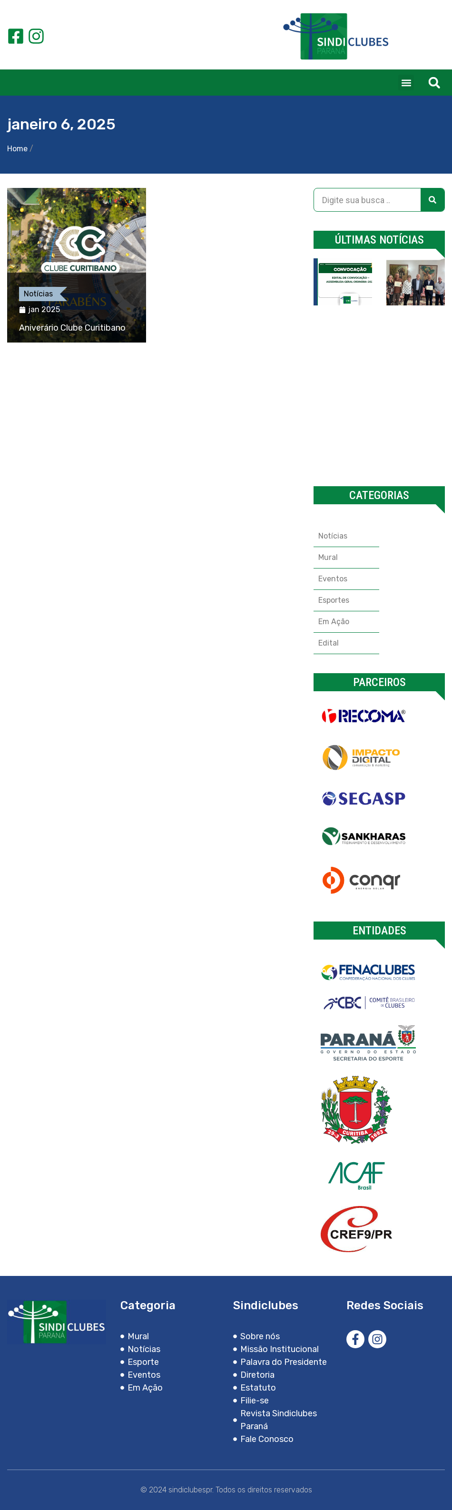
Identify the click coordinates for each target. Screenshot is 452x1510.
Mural (328, 557)
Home (17, 148)
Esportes (333, 600)
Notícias (38, 293)
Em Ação (333, 621)
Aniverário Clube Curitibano (72, 328)
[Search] (432, 199)
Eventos (332, 578)
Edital (328, 642)
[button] (406, 82)
